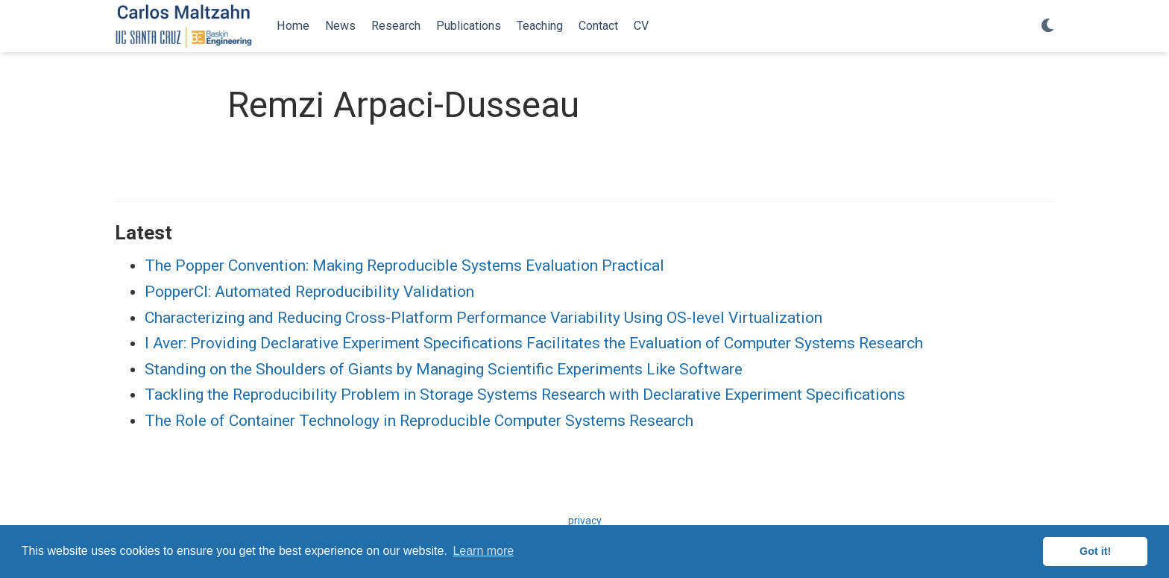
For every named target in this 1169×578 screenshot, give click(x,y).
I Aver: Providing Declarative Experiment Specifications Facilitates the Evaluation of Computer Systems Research (534, 343)
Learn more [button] (483, 550)
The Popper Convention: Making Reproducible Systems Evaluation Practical (404, 265)
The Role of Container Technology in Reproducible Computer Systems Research (419, 421)
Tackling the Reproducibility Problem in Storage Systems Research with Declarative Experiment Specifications (525, 394)
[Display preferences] (1047, 26)
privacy (585, 521)
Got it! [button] (1095, 551)
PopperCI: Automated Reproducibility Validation (309, 292)
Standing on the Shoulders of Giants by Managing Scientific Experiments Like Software (444, 369)
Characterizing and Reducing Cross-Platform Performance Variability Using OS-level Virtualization (483, 318)
